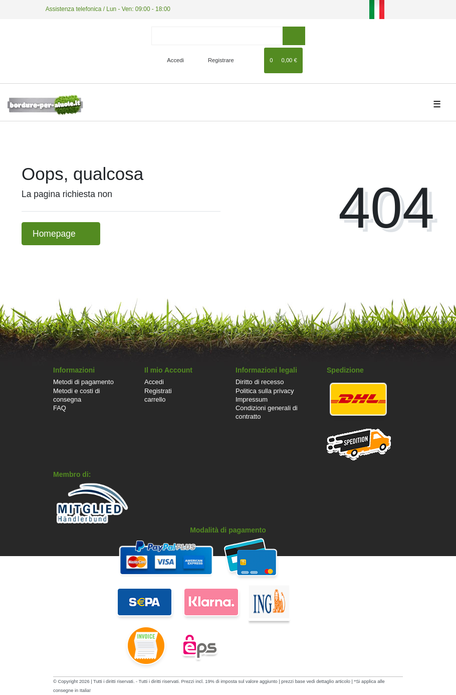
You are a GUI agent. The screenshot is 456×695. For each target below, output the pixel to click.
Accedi (154, 382)
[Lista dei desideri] (252, 60)
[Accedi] (171, 60)
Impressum (252, 399)
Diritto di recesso (260, 382)
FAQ (59, 408)
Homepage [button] (61, 234)
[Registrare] (215, 60)
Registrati (158, 391)
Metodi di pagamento (83, 382)
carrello (154, 399)
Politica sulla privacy (265, 391)
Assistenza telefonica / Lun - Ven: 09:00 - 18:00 (108, 9)
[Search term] (217, 36)
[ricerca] (294, 36)
